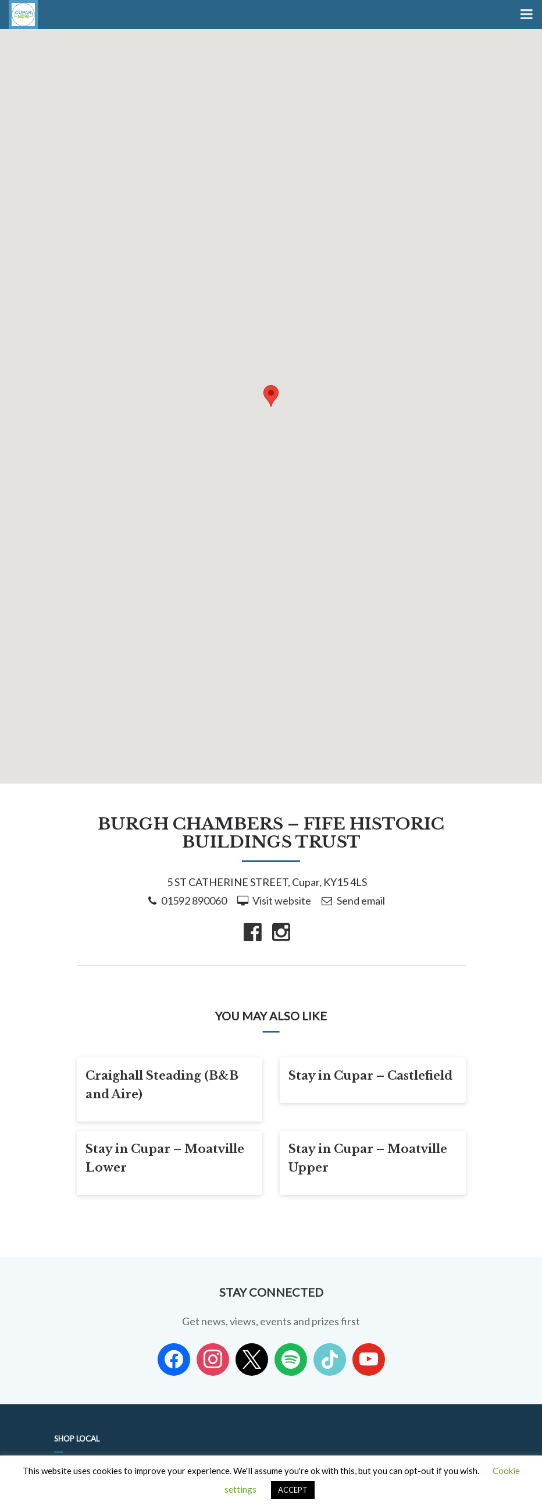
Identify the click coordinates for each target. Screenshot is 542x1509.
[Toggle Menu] (525, 14)
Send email (361, 900)
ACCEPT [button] (293, 1489)
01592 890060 (194, 900)
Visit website (281, 900)
